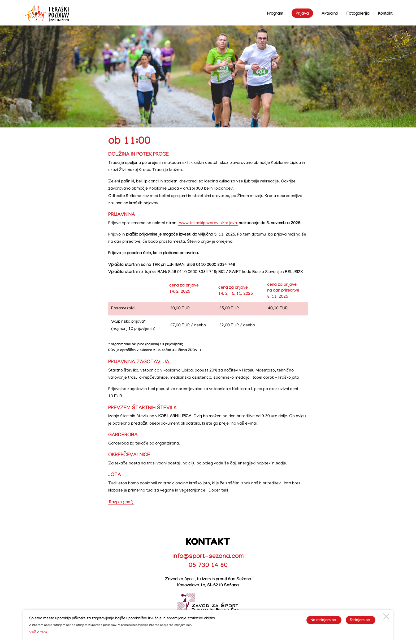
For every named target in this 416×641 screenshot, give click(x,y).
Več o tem (38, 632)
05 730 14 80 (208, 566)
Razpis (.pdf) (121, 502)
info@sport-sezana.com (208, 557)
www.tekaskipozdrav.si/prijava (208, 223)
